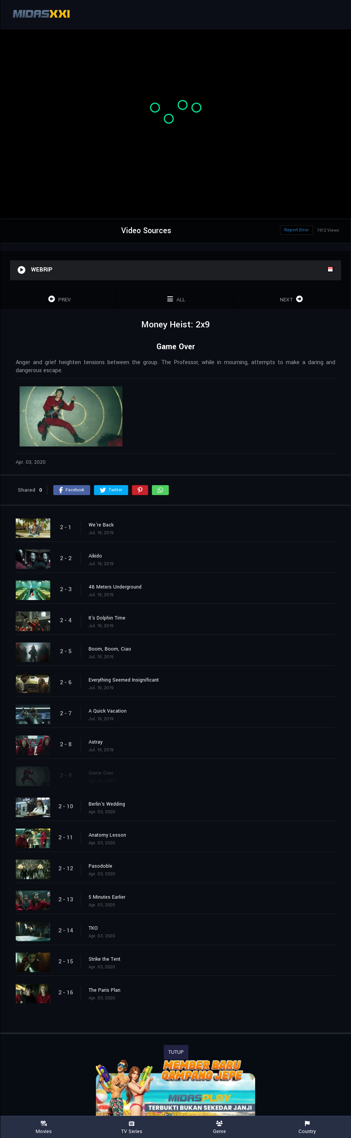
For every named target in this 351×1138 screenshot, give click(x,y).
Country (307, 1127)
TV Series (132, 1127)
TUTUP (176, 1052)
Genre (220, 1127)
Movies (44, 1127)
